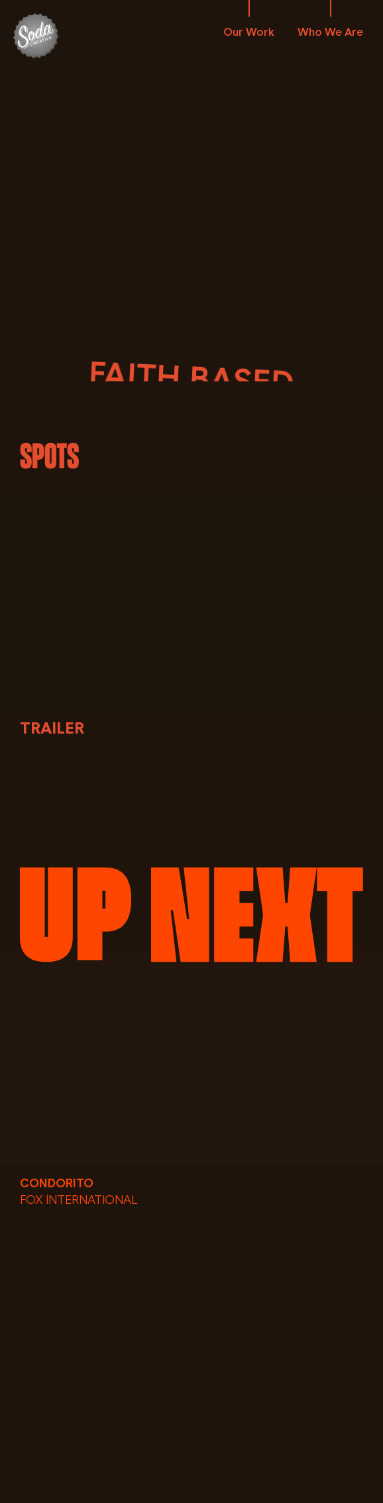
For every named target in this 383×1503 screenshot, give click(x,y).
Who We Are (330, 32)
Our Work (248, 32)
